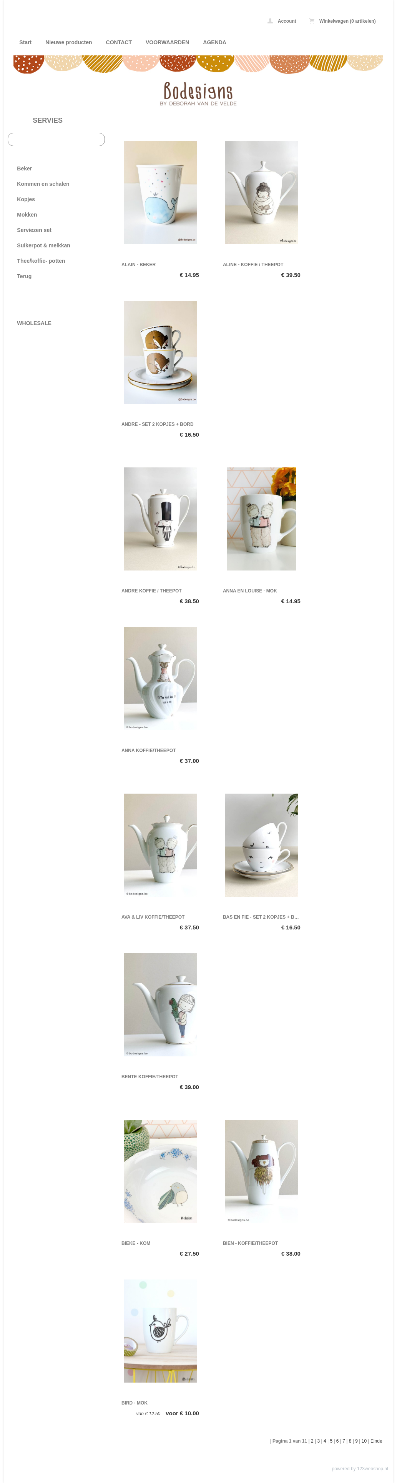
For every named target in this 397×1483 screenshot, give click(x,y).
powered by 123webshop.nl (360, 1468)
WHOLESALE (34, 323)
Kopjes (26, 199)
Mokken (27, 215)
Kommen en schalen (43, 184)
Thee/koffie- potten (41, 261)
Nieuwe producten (68, 42)
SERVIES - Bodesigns (115, 22)
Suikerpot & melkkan (43, 245)
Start (25, 42)
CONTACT (119, 42)
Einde (376, 1441)
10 (364, 1441)
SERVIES (48, 120)
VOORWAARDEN (167, 42)
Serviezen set (34, 230)
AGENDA (214, 42)
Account (281, 21)
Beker (24, 168)
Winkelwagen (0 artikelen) (342, 21)
